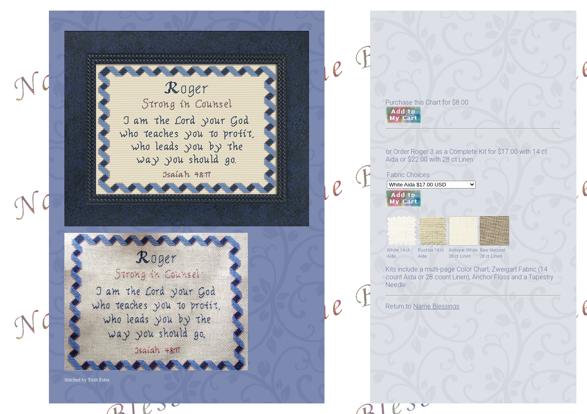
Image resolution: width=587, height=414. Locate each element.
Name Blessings (436, 306)
